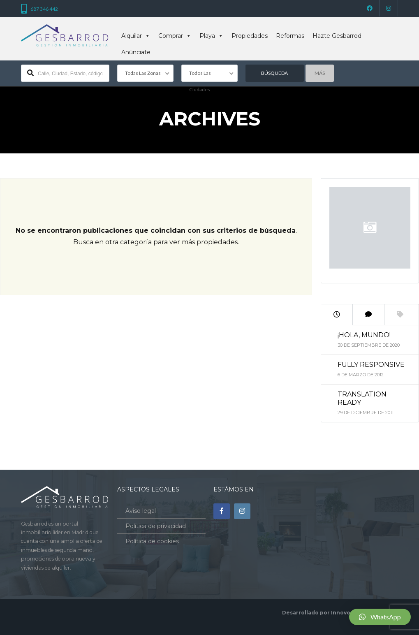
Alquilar (135, 35)
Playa (211, 35)
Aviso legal (140, 510)
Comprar (174, 35)
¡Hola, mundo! (364, 335)
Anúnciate (135, 52)
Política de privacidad (155, 526)
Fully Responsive (371, 364)
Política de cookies (152, 541)
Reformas (290, 35)
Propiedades (249, 35)
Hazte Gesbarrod (337, 35)
